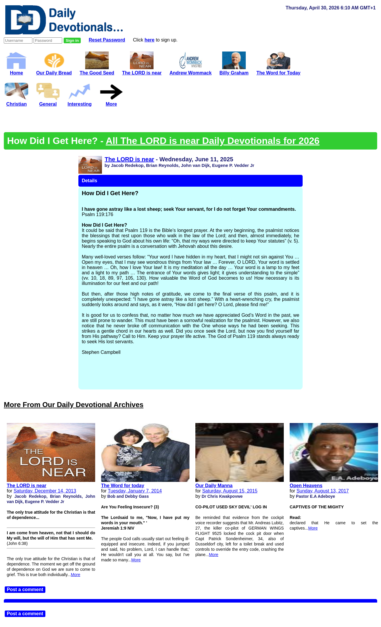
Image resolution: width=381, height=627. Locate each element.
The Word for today (122, 485)
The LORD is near (129, 159)
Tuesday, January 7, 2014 (135, 490)
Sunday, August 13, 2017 (322, 490)
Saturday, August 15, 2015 (229, 490)
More (75, 574)
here (149, 39)
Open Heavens (306, 485)
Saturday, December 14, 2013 (45, 490)
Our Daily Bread (54, 70)
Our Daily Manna (213, 485)
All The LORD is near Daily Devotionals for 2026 (213, 140)
